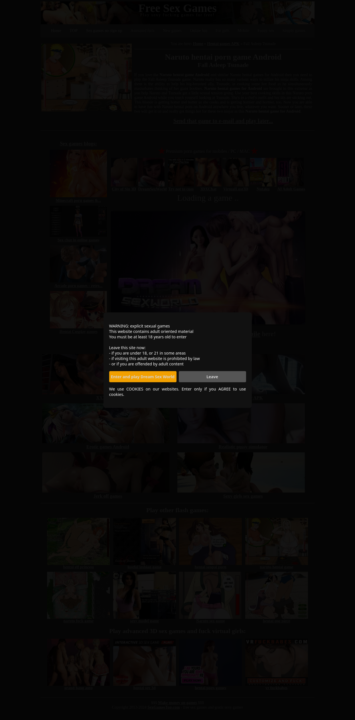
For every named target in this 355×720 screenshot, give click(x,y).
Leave (212, 376)
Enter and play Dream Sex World (143, 376)
